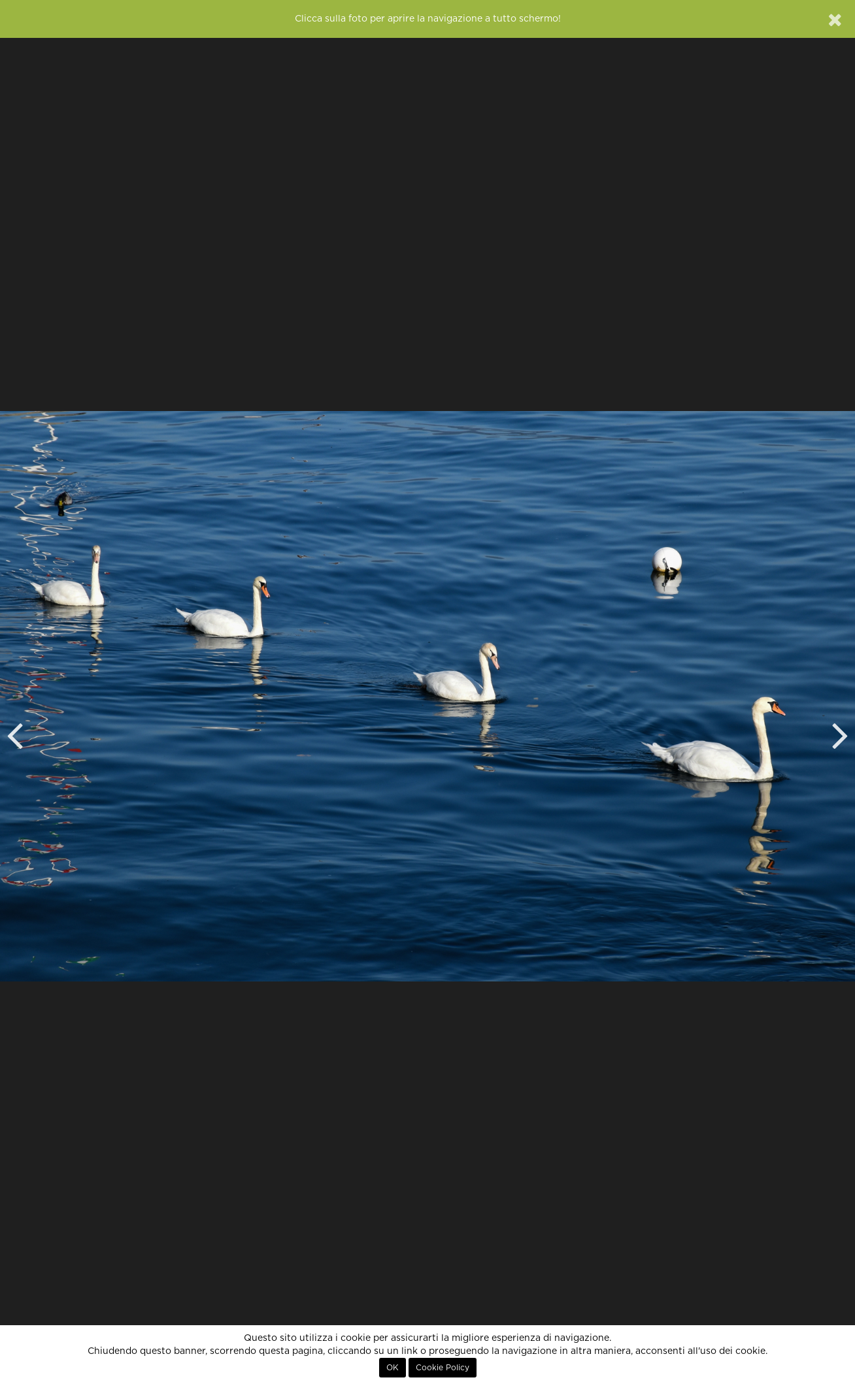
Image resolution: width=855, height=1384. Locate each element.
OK (392, 1368)
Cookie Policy (442, 1368)
